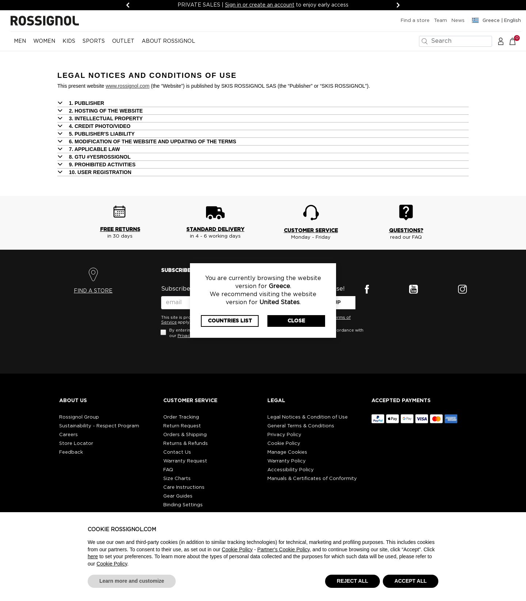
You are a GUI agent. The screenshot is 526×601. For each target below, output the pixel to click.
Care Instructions (184, 487)
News (458, 20)
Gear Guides (178, 496)
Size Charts (177, 478)
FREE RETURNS (120, 229)
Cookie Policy (283, 443)
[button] (500, 41)
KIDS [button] (68, 41)
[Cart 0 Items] (516, 41)
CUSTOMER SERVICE (311, 230)
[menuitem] (20, 44)
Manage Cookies (287, 452)
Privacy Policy (284, 434)
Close (296, 321)
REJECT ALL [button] (352, 581)
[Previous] (127, 5)
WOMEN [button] (44, 41)
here (93, 556)
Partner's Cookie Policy (283, 549)
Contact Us (177, 452)
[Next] (398, 5)
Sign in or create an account (259, 5)
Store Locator (76, 443)
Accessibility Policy (290, 470)
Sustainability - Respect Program (99, 426)
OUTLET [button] (123, 41)
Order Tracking (181, 417)
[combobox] (455, 41)
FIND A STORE (93, 291)
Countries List (230, 321)
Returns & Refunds (185, 443)
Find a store (415, 20)
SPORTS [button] (94, 41)
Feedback (71, 452)
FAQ (168, 470)
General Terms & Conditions (300, 426)
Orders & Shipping (185, 434)
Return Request (182, 426)
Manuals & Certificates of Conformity (312, 478)
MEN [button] (20, 41)
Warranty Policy (286, 461)
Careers (68, 434)
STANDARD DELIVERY (215, 229)
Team (440, 20)
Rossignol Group (79, 417)
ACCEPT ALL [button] (410, 581)
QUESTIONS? (406, 230)
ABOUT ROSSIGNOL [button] (168, 41)
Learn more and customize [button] (131, 581)
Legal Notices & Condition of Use (307, 417)
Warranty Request (185, 461)
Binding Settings (183, 505)
